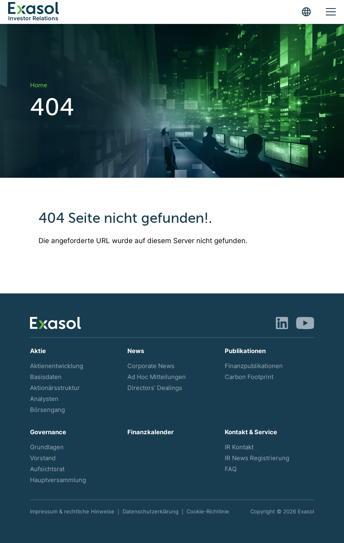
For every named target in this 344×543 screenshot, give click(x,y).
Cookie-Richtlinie (208, 512)
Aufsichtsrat (47, 469)
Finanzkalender (150, 432)
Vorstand (43, 458)
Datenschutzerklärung (150, 512)
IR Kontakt (239, 447)
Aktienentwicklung (56, 366)
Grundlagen (47, 447)
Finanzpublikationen (254, 366)
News (135, 351)
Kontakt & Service (251, 432)
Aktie (38, 351)
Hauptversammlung (58, 480)
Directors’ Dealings (154, 388)
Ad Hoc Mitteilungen (156, 377)
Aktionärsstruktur (55, 388)
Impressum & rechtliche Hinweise (72, 512)
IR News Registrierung (257, 458)
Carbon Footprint (249, 377)
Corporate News (150, 366)
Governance (48, 432)
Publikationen (245, 351)
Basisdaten (46, 377)
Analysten (44, 399)
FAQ (230, 469)
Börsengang (47, 410)
